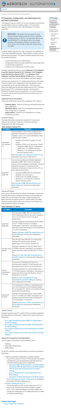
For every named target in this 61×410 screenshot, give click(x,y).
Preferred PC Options (54, 35)
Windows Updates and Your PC (15, 383)
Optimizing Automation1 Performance (22, 379)
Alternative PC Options (55, 39)
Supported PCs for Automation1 (53, 30)
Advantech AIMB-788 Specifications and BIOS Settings (26, 367)
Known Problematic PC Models (14, 404)
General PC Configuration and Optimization (54, 48)
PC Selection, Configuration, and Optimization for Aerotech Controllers (54, 24)
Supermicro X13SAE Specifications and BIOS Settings (26, 377)
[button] (58, 9)
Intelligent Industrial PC (28, 155)
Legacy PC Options (54, 43)
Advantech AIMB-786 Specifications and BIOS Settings (26, 365)
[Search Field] (30, 9)
